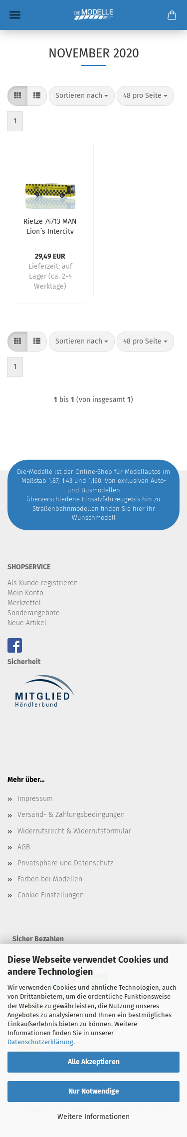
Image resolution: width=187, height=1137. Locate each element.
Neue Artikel (26, 623)
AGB (23, 847)
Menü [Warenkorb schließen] (14, 14)
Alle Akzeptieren (94, 1062)
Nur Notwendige (93, 1091)
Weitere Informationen (93, 1117)
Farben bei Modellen (49, 879)
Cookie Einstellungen (50, 895)
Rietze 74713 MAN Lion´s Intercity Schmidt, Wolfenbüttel (50, 225)
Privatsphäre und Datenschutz (65, 863)
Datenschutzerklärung (40, 1042)
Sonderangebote (33, 613)
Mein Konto (25, 593)
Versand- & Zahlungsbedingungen (71, 814)
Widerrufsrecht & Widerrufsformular (74, 831)
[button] (17, 96)
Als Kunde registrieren (42, 583)
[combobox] (82, 96)
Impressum (35, 798)
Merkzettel (24, 603)
